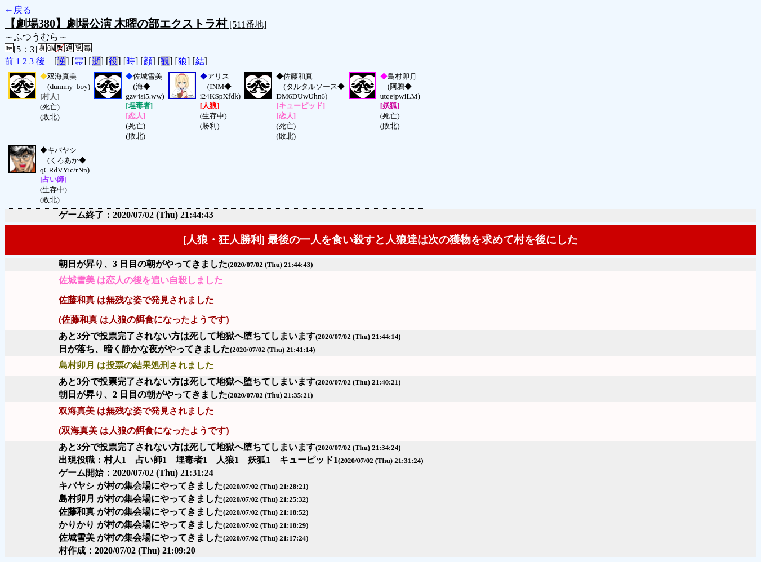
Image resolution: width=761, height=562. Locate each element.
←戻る (18, 10)
